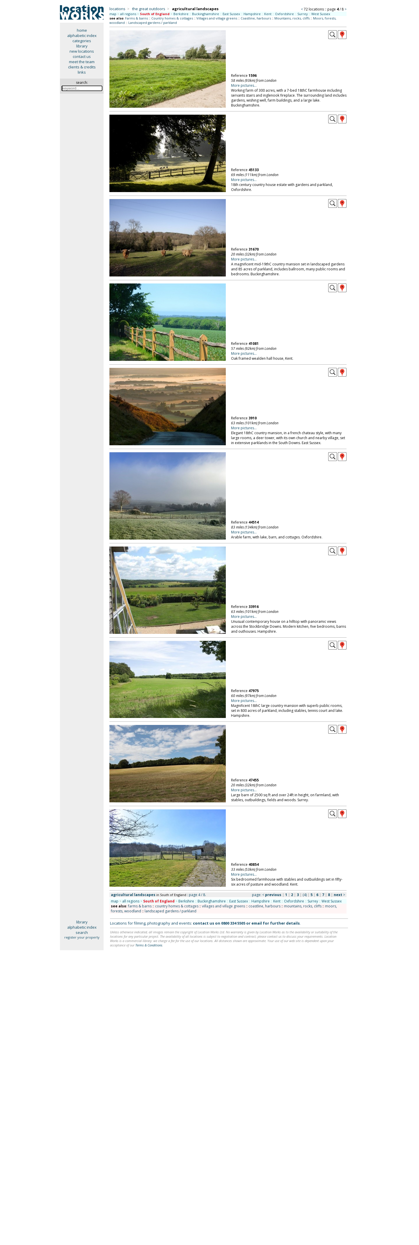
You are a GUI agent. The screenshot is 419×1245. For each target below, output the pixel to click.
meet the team (82, 61)
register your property (82, 937)
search (82, 932)
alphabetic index (82, 35)
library (82, 46)
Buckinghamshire (205, 14)
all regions (128, 14)
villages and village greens (223, 906)
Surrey (302, 14)
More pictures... (244, 85)
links (82, 72)
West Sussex (320, 14)
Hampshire (252, 14)
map (112, 14)
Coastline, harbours (256, 18)
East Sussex (231, 14)
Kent (267, 14)
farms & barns (140, 906)
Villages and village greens (216, 18)
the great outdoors (148, 8)
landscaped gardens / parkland (170, 911)
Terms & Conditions (148, 945)
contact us (82, 56)
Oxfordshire (284, 14)
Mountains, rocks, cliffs (292, 18)
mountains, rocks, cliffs (303, 906)
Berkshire (181, 14)
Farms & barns (136, 18)
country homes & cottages (176, 906)
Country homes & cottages (172, 18)
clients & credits (82, 67)
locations (117, 8)
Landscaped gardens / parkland (152, 22)
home (82, 30)
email (256, 923)
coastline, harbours (264, 906)
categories (81, 40)
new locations (82, 51)
